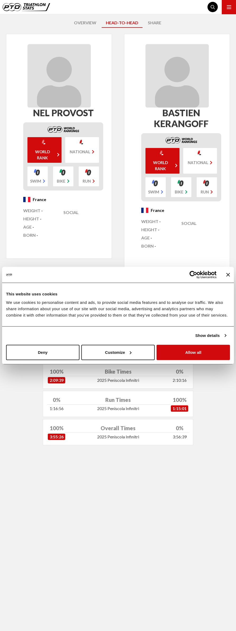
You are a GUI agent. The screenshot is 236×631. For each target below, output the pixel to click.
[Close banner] (228, 275)
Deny (43, 352)
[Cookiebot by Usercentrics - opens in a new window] (193, 275)
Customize (118, 352)
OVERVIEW (85, 22)
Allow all (193, 352)
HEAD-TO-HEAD (122, 22)
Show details (207, 335)
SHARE (154, 22)
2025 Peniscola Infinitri (118, 380)
